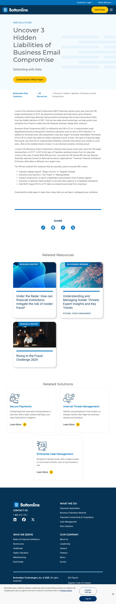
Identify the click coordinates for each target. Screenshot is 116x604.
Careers (63, 548)
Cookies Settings (88, 591)
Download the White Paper (29, 79)
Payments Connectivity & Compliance (77, 517)
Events (63, 562)
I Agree (88, 599)
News (62, 557)
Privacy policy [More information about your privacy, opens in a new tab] (66, 591)
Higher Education (20, 553)
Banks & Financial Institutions (26, 539)
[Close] (113, 594)
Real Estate (18, 562)
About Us (64, 539)
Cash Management (68, 522)
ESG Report (73, 578)
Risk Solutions (66, 526)
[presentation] (111, 10)
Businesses (18, 544)
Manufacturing (19, 557)
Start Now (100, 9)
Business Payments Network (73, 513)
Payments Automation (70, 508)
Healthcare (18, 548)
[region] (58, 594)
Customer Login (84, 2)
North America (104, 2)
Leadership (65, 544)
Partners (64, 553)
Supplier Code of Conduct (79, 583)
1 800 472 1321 (20, 515)
